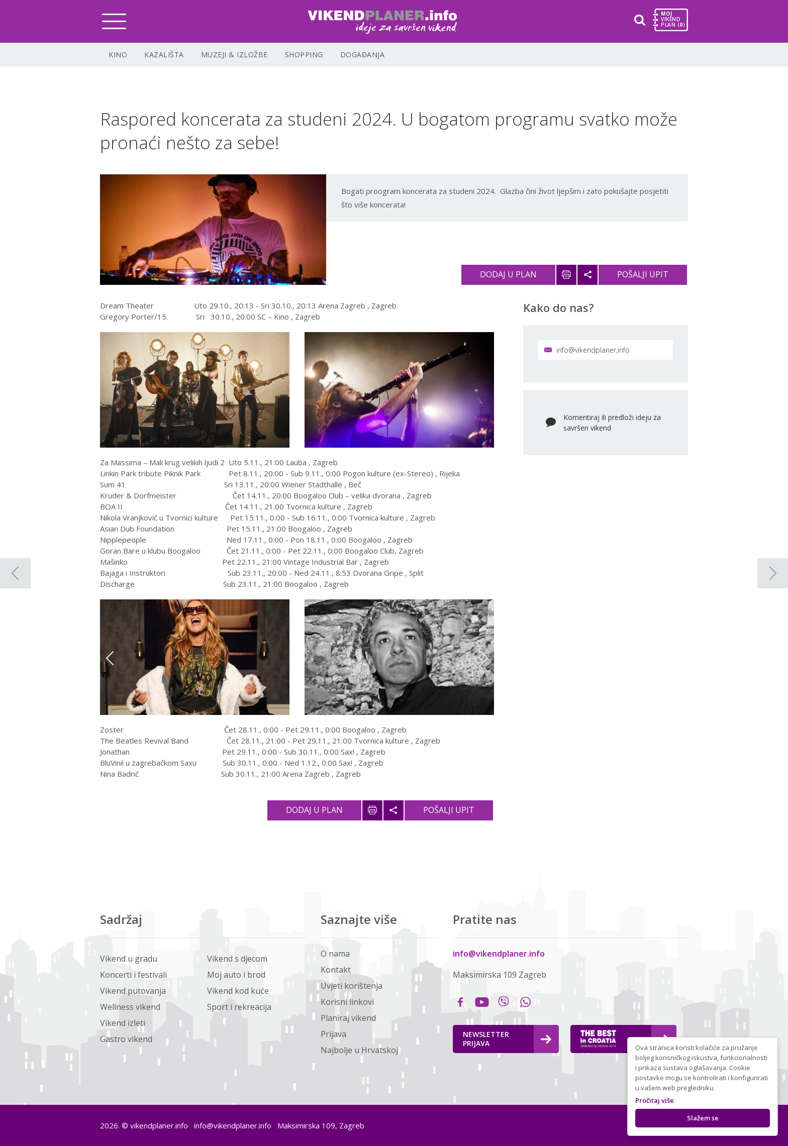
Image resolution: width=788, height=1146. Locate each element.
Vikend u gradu (128, 958)
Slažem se (703, 1117)
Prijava (333, 1033)
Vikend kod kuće (238, 990)
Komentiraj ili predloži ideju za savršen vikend (612, 422)
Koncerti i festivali (133, 974)
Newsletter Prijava (507, 1038)
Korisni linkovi (347, 1001)
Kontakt (336, 969)
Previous (110, 658)
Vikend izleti (122, 1022)
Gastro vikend (126, 1039)
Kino (118, 54)
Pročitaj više (654, 1100)
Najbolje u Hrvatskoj (359, 1050)
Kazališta (164, 54)
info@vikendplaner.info (499, 953)
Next (484, 658)
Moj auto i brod (236, 974)
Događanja (362, 54)
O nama (335, 953)
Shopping (304, 54)
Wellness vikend (130, 1006)
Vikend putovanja (133, 990)
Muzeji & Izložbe (234, 54)
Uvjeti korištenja (351, 985)
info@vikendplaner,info (587, 350)
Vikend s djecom (237, 958)
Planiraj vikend (348, 1017)
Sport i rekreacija (239, 1006)
